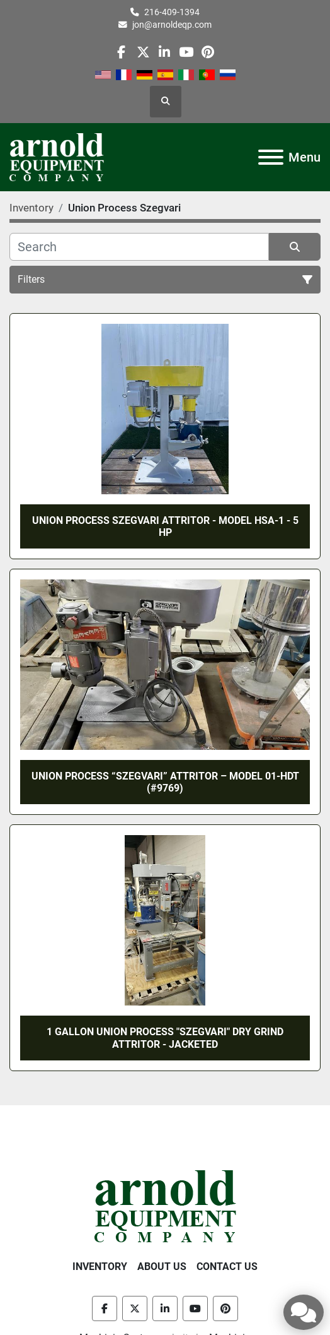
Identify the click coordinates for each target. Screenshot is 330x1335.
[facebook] (121, 52)
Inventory (99, 1267)
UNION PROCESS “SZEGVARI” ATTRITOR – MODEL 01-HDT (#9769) (165, 782)
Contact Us (227, 1267)
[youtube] (186, 52)
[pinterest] (207, 52)
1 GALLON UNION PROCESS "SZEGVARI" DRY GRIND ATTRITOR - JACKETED (165, 1038)
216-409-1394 (172, 12)
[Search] (139, 247)
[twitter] (143, 52)
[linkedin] (164, 52)
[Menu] (270, 157)
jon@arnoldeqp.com (172, 25)
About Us (161, 1267)
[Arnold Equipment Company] (165, 1205)
